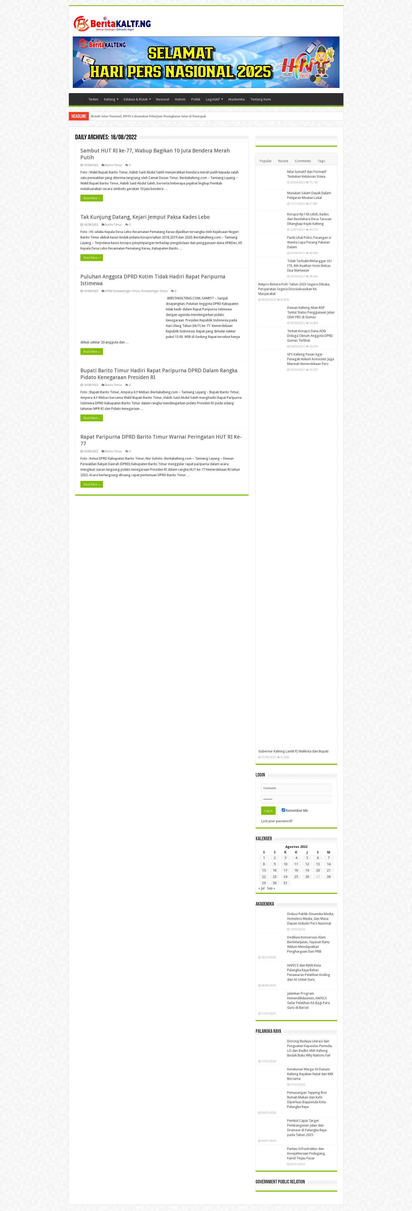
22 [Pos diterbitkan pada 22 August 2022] (264, 877)
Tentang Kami (260, 99)
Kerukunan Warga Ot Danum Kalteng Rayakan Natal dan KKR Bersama (310, 1074)
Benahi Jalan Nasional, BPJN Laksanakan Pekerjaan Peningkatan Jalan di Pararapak (148, 116)
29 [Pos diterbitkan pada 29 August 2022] (264, 883)
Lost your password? (277, 821)
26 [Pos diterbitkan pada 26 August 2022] (307, 877)
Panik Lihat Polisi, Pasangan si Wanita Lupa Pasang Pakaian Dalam (309, 242)
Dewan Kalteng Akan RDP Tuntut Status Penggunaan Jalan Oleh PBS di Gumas (310, 312)
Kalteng (109, 99)
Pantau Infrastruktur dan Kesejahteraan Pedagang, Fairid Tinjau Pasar (306, 1153)
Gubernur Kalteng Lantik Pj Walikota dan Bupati (293, 751)
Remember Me (295, 810)
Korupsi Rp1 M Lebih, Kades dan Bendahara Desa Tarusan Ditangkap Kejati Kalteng (309, 219)
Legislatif (213, 99)
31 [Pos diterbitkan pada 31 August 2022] (285, 883)
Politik (195, 99)
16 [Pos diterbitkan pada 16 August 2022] (274, 870)
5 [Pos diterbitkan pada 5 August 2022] (307, 858)
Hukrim (180, 99)
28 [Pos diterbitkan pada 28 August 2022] (329, 877)
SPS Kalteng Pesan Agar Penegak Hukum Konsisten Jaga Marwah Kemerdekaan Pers (310, 359)
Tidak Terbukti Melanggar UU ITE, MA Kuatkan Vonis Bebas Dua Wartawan (309, 265)
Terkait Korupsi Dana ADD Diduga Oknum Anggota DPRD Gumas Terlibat (310, 335)
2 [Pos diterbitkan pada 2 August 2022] (275, 858)
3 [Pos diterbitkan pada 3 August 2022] (285, 858)
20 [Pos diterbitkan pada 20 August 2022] (318, 870)
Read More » (92, 198)
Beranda (78, 98)
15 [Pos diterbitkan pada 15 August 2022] (264, 870)
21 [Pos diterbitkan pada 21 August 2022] (329, 870)
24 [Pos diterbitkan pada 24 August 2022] (285, 877)
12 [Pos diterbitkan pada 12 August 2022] (307, 864)
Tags (321, 161)
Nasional (162, 99)
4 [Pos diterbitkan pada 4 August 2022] (296, 858)
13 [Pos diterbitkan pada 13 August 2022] (318, 864)
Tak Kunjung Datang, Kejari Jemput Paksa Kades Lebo (145, 217)
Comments (303, 161)
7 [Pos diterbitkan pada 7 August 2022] (328, 858)
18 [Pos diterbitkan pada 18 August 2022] (296, 870)
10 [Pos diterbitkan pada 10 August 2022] (285, 864)
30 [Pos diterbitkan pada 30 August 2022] (274, 883)
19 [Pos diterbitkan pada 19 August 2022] (307, 870)
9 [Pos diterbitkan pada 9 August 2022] (275, 864)
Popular (266, 161)
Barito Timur (113, 165)
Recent (283, 161)
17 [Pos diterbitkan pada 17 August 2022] (285, 870)
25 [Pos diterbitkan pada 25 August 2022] (296, 877)
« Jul (261, 888)
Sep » (271, 888)
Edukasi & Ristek (136, 99)
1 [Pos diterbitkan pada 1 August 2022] (264, 858)
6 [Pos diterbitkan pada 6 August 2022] (318, 858)
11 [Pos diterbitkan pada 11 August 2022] (296, 864)
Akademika (236, 99)
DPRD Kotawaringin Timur (122, 291)
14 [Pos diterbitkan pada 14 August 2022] (329, 864)
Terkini (93, 99)
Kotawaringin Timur (154, 291)
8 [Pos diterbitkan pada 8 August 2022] (264, 864)
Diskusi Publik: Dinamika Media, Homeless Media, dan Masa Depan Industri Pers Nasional (310, 918)
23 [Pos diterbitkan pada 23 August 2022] (274, 877)
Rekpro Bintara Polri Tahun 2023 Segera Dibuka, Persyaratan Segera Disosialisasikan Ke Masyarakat (294, 289)
